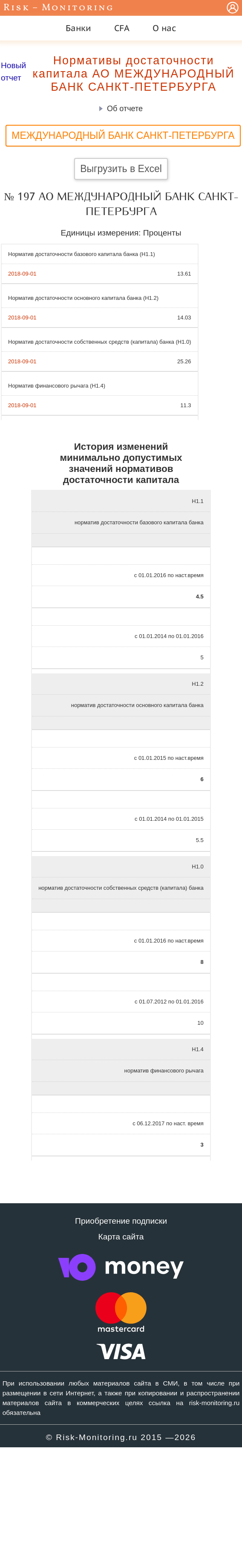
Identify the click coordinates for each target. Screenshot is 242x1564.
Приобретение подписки (121, 1220)
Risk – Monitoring (58, 7)
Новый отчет (13, 71)
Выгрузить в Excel (121, 168)
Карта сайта (121, 1236)
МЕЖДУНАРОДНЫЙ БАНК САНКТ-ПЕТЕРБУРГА (123, 135)
